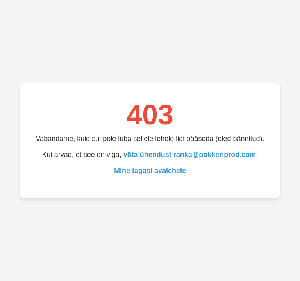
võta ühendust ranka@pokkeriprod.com (189, 154)
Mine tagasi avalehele (150, 170)
